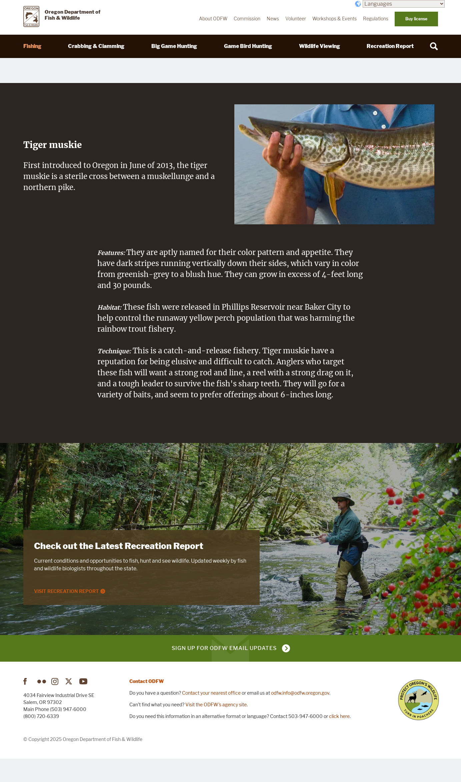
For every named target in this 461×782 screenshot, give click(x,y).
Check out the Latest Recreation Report (118, 569)
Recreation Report (390, 46)
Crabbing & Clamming (96, 46)
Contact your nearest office (211, 716)
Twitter (69, 704)
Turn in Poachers (418, 723)
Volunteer (295, 18)
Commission (247, 18)
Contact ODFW (146, 704)
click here (339, 739)
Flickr (41, 704)
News (273, 18)
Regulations (375, 18)
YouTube (83, 704)
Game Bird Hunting (248, 46)
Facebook (27, 704)
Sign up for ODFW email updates (224, 671)
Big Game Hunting (174, 46)
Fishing (32, 46)
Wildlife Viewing (319, 46)
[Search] (434, 46)
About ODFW (213, 18)
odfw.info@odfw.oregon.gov (300, 716)
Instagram (55, 704)
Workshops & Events (334, 18)
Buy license (416, 18)
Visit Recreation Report (66, 614)
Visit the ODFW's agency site (216, 727)
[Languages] (404, 4)
